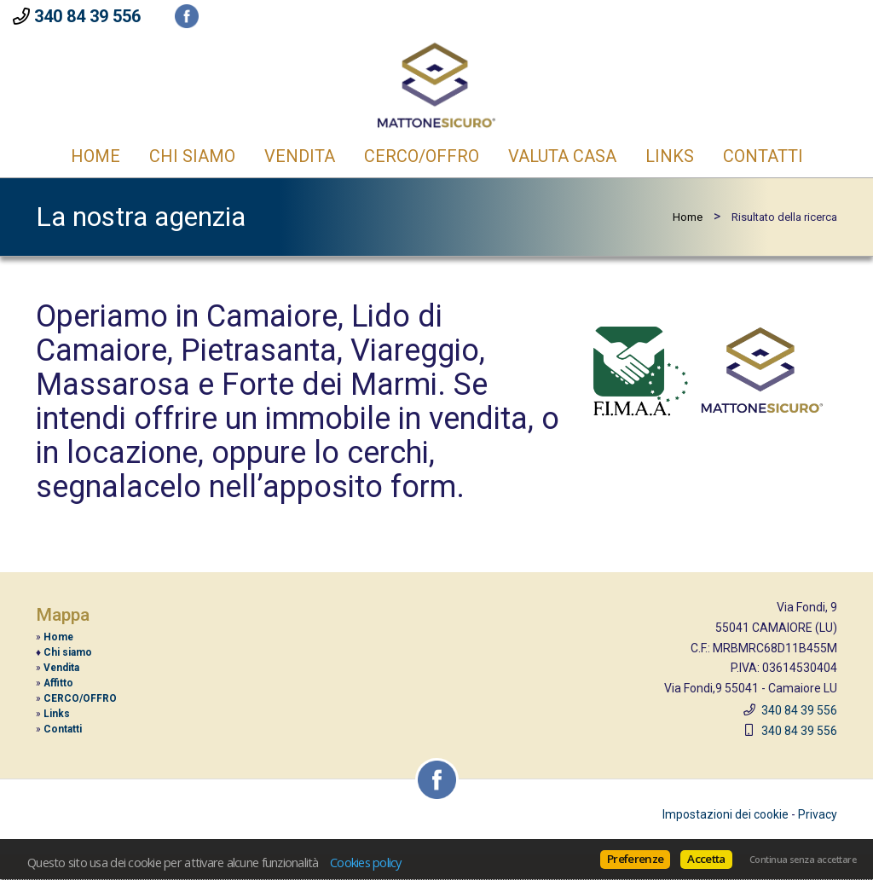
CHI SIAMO (192, 156)
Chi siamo (67, 652)
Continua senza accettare (802, 860)
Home (95, 156)
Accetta (706, 858)
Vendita (299, 156)
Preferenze (635, 858)
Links (669, 156)
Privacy (817, 814)
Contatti (763, 156)
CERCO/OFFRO (421, 156)
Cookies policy (366, 862)
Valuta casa (562, 156)
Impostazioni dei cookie (725, 814)
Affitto (58, 683)
